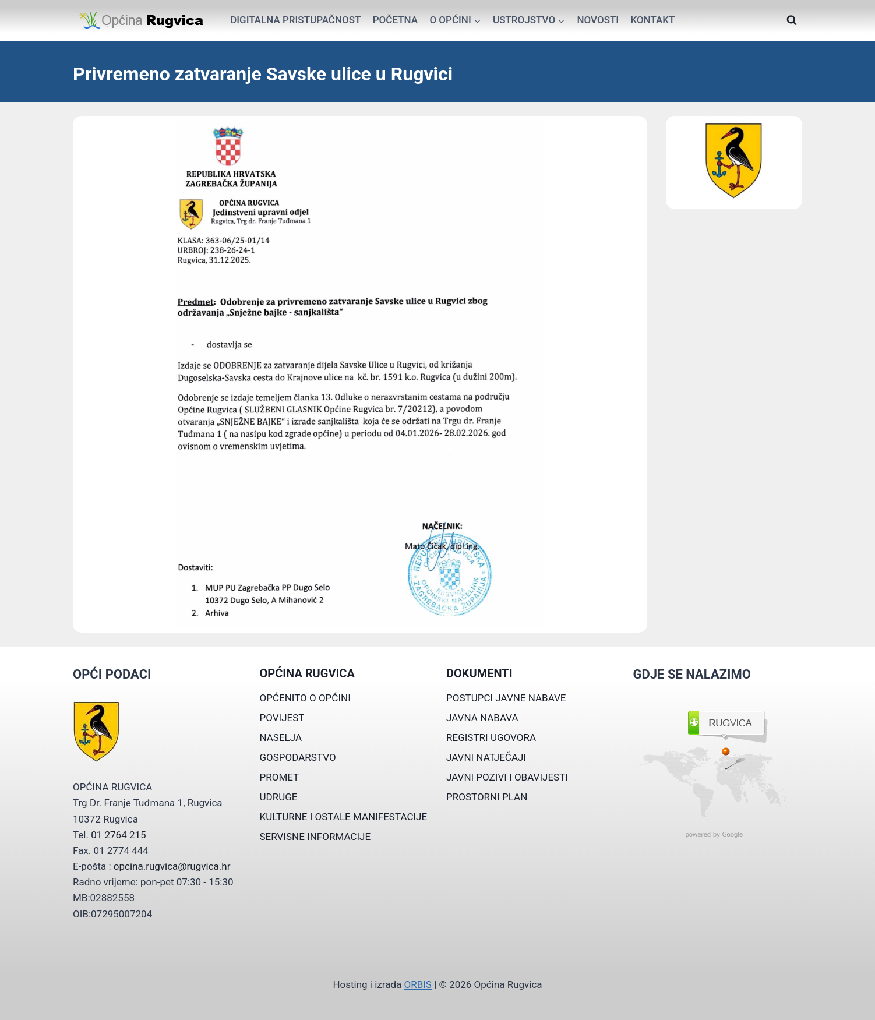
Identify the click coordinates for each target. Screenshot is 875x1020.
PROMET (279, 777)
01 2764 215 (118, 835)
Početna (395, 20)
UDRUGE (279, 797)
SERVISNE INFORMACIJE (315, 836)
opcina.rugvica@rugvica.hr (172, 866)
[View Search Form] (791, 20)
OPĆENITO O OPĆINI (305, 698)
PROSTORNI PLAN (486, 797)
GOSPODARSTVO (298, 757)
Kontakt (652, 20)
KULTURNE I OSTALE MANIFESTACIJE (344, 817)
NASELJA (281, 737)
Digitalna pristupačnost (295, 20)
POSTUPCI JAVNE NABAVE (506, 698)
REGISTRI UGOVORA (491, 737)
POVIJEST (282, 717)
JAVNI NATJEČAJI (486, 757)
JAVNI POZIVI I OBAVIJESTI (507, 777)
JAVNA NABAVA (482, 717)
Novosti (598, 20)
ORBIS (417, 984)
